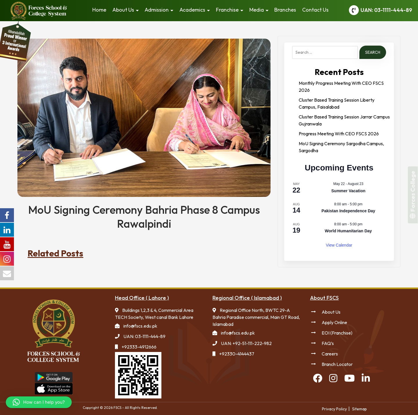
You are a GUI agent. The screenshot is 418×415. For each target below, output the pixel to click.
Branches (285, 9)
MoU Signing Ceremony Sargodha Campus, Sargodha (341, 147)
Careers (330, 354)
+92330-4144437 (236, 354)
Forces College (412, 195)
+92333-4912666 (139, 347)
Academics (192, 9)
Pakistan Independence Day (348, 211)
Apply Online (334, 322)
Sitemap (359, 409)
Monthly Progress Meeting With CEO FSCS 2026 (341, 86)
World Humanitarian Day (348, 231)
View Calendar (339, 245)
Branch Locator (337, 364)
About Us (123, 9)
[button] (39, 402)
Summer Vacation (348, 190)
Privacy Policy (334, 409)
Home (99, 9)
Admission (157, 9)
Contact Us (315, 9)
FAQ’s (328, 343)
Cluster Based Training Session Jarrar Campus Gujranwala (344, 120)
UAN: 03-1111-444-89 (386, 10)
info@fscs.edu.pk (140, 326)
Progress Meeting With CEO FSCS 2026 (339, 133)
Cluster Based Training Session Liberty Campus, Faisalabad (336, 103)
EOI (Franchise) (337, 333)
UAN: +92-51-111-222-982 (246, 343)
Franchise (227, 9)
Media (256, 9)
